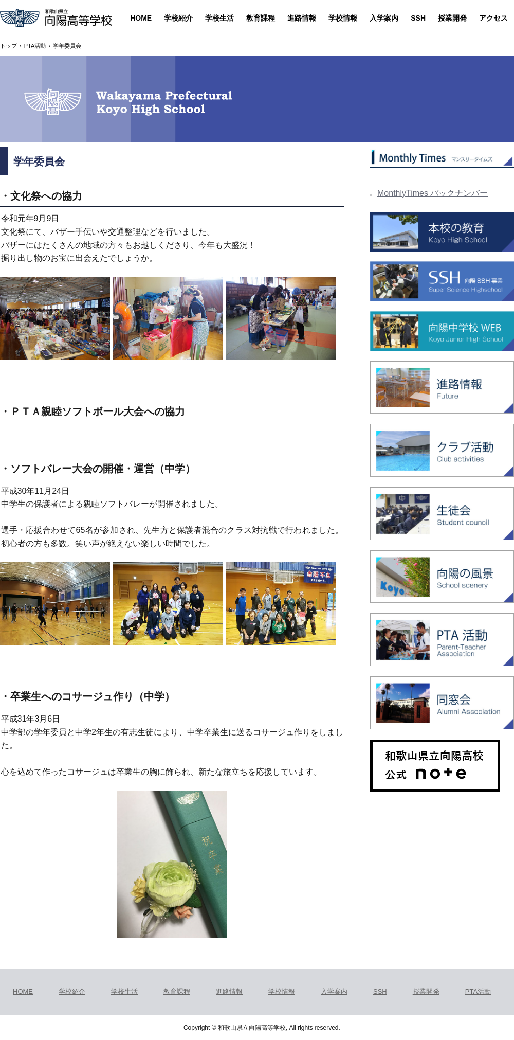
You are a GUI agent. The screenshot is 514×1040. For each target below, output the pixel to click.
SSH (418, 18)
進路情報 (301, 18)
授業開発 (452, 18)
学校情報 (342, 18)
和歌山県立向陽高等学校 (56, 19)
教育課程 (260, 18)
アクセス (493, 18)
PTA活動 (478, 991)
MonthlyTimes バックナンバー (432, 193)
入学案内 (384, 18)
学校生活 (219, 18)
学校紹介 (178, 18)
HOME (141, 18)
